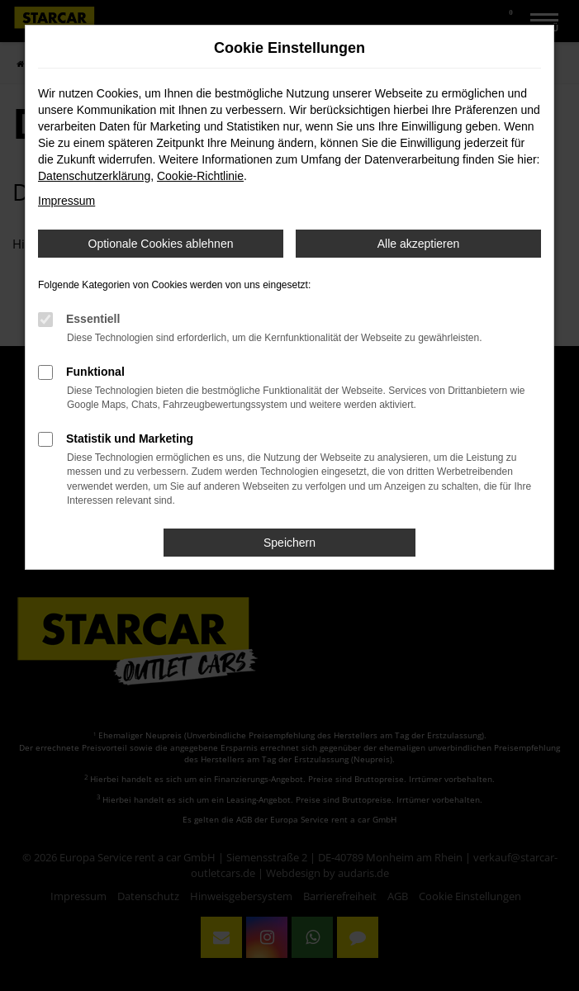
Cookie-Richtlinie (200, 176)
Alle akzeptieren (418, 243)
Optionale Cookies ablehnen (161, 243)
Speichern (289, 542)
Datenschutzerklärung (94, 176)
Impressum (66, 200)
